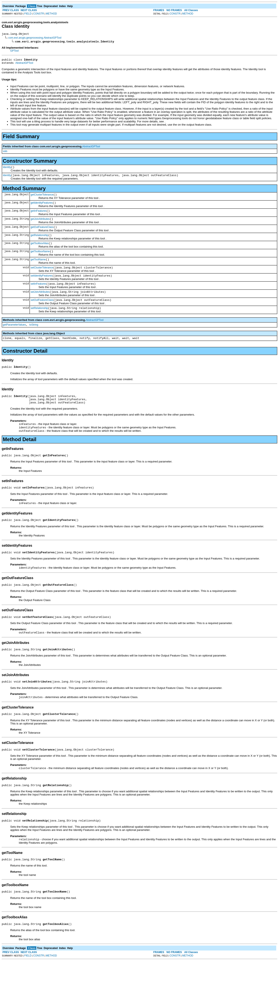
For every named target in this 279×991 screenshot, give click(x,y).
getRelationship (39, 242)
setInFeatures (38, 294)
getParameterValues (14, 338)
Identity (7, 169)
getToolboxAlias (39, 250)
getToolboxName (40, 259)
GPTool (14, 51)
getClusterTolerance (42, 198)
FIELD (28, 13)
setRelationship (39, 320)
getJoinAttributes (40, 224)
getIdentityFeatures (41, 207)
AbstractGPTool (24, 64)
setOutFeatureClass (42, 312)
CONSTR (38, 13)
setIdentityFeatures (41, 285)
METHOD (51, 13)
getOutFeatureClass (42, 233)
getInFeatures (38, 215)
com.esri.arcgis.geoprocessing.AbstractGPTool (34, 38)
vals (5, 153)
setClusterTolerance (42, 277)
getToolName (38, 268)
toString (33, 338)
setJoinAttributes (40, 303)
